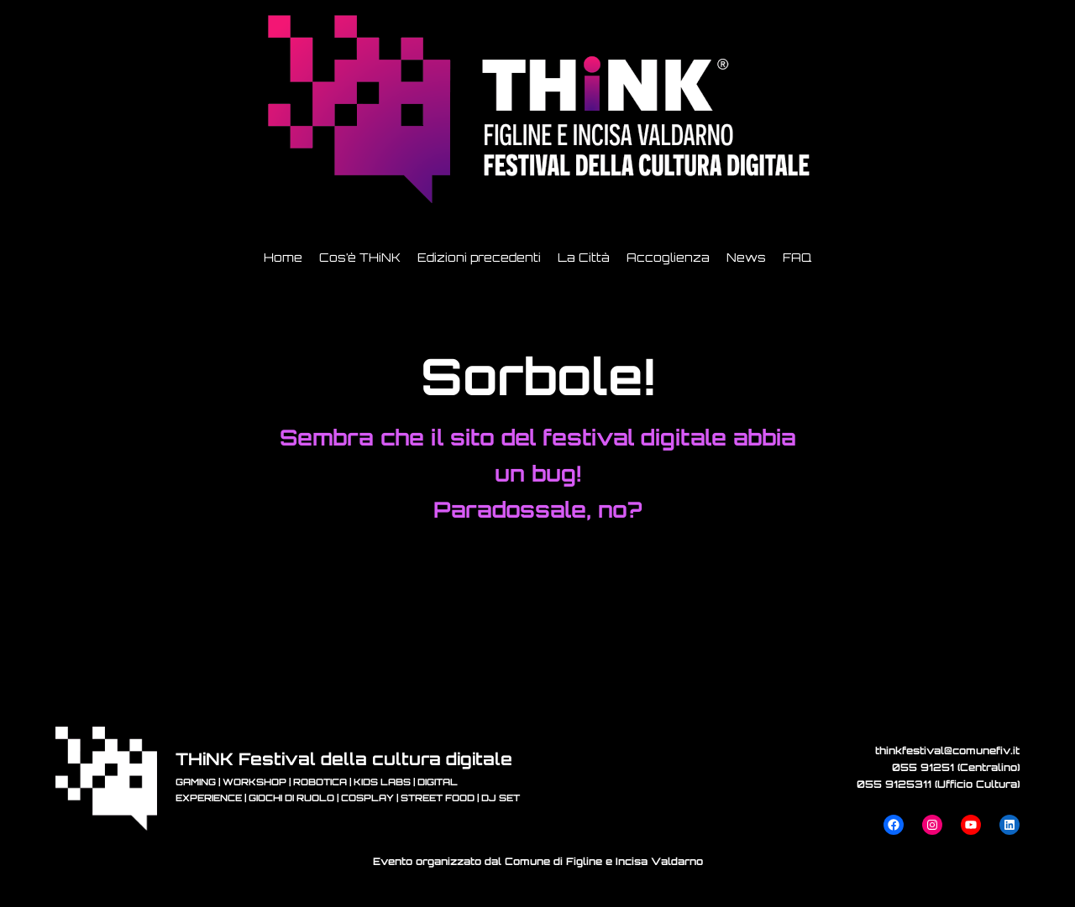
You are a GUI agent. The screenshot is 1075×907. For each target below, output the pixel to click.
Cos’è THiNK (360, 257)
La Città (584, 257)
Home (283, 257)
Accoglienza (668, 257)
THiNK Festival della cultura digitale (344, 758)
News (746, 257)
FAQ (797, 257)
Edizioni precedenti (479, 257)
